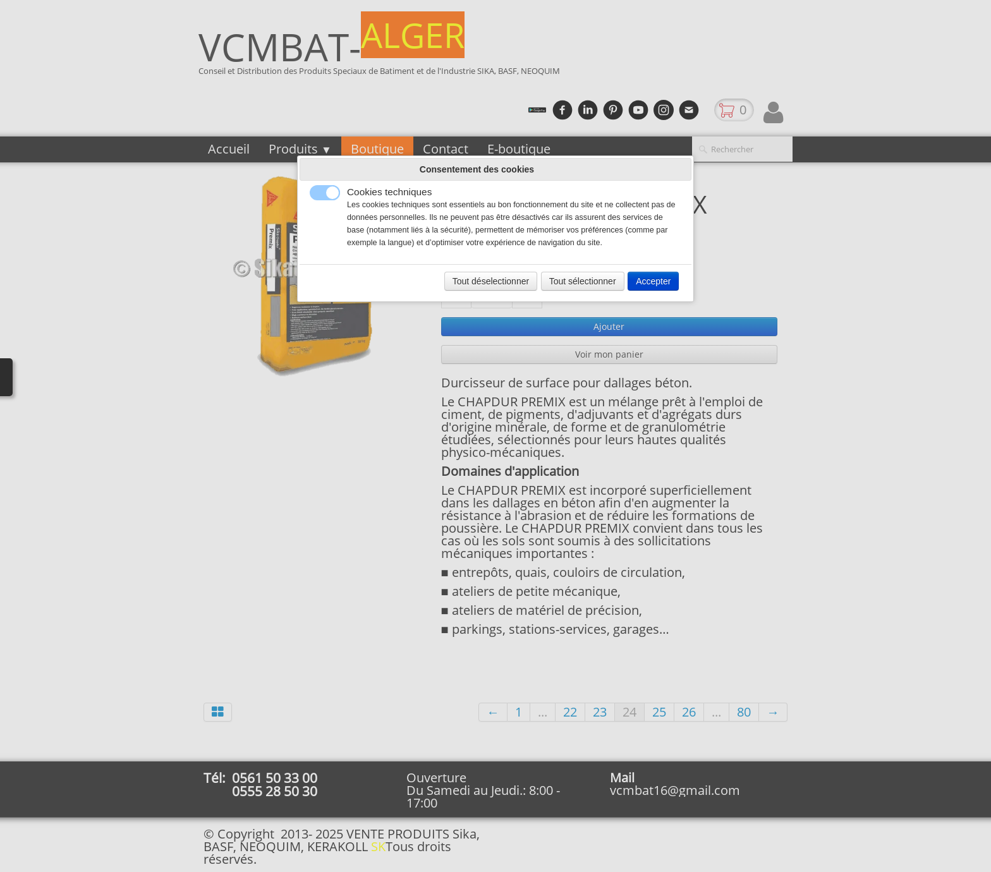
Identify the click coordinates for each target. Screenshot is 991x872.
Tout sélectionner (582, 281)
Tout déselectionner (491, 281)
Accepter (653, 281)
